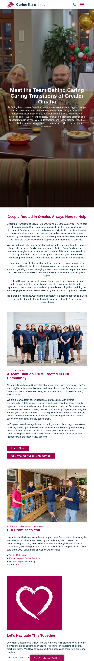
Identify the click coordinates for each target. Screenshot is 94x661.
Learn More (18, 448)
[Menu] (82, 4)
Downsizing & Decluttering (22, 561)
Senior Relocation (18, 555)
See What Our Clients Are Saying (31, 456)
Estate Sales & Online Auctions (24, 558)
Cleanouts (14, 564)
